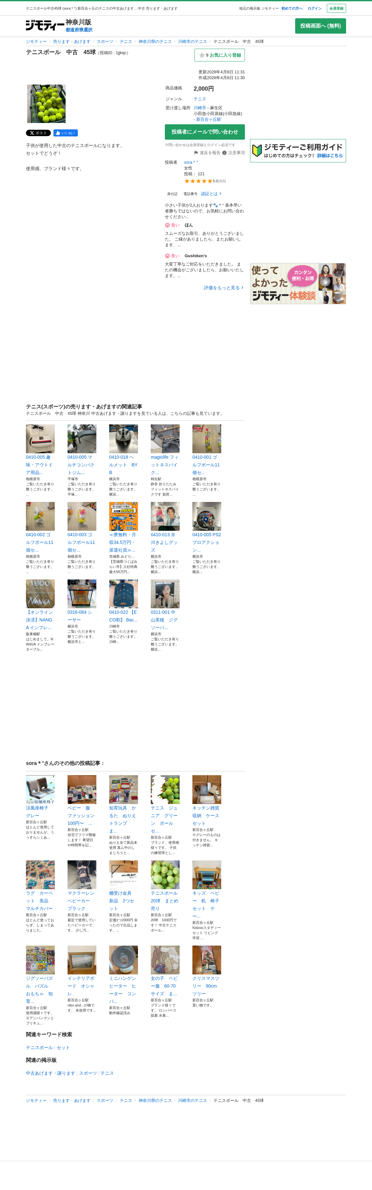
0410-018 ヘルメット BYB (123, 449)
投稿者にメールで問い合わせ (205, 132)
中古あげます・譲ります (50, 1073)
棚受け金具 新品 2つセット (123, 885)
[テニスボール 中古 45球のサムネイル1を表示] (46, 103)
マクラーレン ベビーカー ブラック (82, 885)
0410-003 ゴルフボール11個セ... (82, 527)
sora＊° (191, 162)
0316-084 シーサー (82, 600)
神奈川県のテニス (155, 41)
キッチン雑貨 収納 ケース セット (206, 800)
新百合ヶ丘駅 (208, 119)
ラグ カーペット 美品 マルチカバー (40, 885)
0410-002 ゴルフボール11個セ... (40, 527)
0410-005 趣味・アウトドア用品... (40, 449)
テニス (126, 41)
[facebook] (65, 132)
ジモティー (36, 41)
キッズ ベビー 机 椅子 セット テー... (206, 889)
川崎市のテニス (192, 41)
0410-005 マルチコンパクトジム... (82, 449)
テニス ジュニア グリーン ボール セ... (165, 804)
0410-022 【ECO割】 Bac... (123, 600)
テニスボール (39, 1047)
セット (63, 1047)
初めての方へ (292, 8)
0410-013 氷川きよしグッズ (165, 527)
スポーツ (105, 41)
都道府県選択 (79, 29)
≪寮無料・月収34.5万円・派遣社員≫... (123, 527)
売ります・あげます (72, 41)
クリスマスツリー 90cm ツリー (206, 971)
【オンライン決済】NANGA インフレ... (40, 604)
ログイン (315, 8)
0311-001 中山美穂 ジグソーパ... (165, 604)
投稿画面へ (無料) (320, 26)
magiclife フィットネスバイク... (165, 449)
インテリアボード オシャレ (82, 971)
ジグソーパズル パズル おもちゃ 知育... (40, 975)
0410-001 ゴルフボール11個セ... (206, 449)
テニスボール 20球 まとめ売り (165, 885)
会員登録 (336, 8)
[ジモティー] (45, 26)
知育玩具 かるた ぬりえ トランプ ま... (123, 804)
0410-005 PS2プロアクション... (206, 527)
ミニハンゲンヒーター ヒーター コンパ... (123, 975)
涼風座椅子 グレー (40, 796)
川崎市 (200, 107)
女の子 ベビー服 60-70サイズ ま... (165, 971)
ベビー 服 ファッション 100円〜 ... (82, 800)
